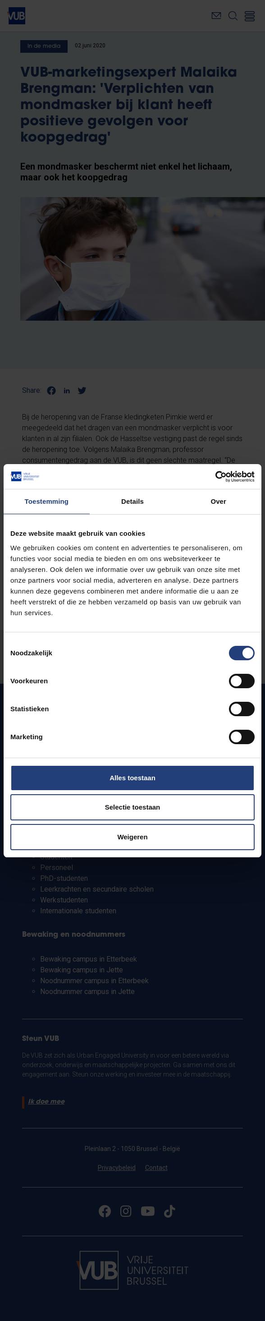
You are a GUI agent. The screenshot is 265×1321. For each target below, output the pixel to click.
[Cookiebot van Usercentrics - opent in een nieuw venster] (215, 477)
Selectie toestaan (132, 807)
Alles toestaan (132, 778)
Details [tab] (132, 501)
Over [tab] (218, 501)
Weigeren (132, 837)
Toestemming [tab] (47, 501)
